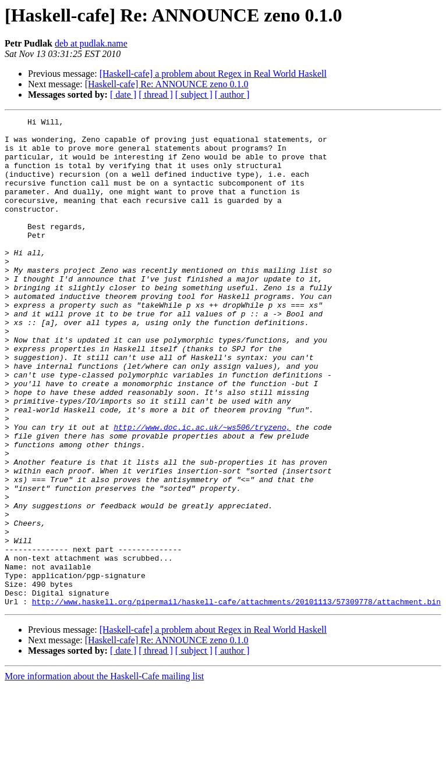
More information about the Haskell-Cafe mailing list (104, 774)
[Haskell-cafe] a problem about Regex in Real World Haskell (213, 74)
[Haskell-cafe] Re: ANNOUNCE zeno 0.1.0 (167, 84)
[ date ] (123, 94)
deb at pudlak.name (91, 43)
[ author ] (232, 94)
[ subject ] (194, 94)
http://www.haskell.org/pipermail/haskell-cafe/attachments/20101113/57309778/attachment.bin (236, 699)
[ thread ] (156, 94)
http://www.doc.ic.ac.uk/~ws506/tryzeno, (202, 489)
